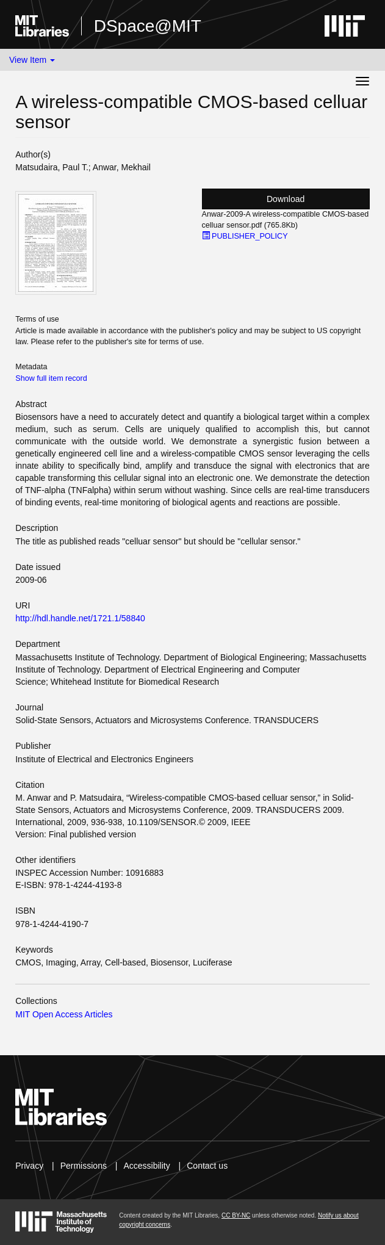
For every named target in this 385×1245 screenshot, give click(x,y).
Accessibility (146, 1166)
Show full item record (51, 378)
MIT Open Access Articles (63, 1014)
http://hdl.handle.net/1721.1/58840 (80, 618)
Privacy (29, 1166)
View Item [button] (32, 60)
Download (285, 199)
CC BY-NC (235, 1215)
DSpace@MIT (147, 25)
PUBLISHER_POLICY (245, 236)
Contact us (207, 1166)
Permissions (83, 1166)
